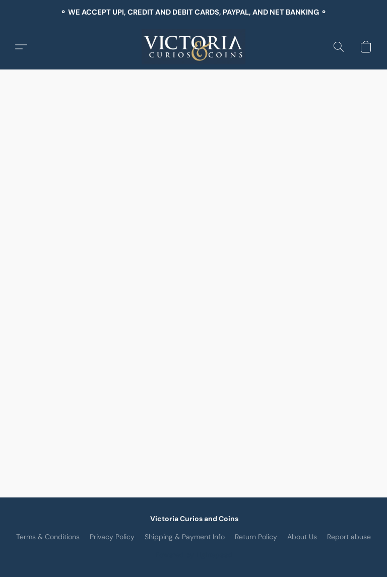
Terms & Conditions (48, 536)
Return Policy (256, 536)
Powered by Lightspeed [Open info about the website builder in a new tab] (193, 554)
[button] (194, 46)
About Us (302, 536)
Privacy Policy (112, 536)
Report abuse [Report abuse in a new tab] (349, 536)
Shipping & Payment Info (185, 536)
